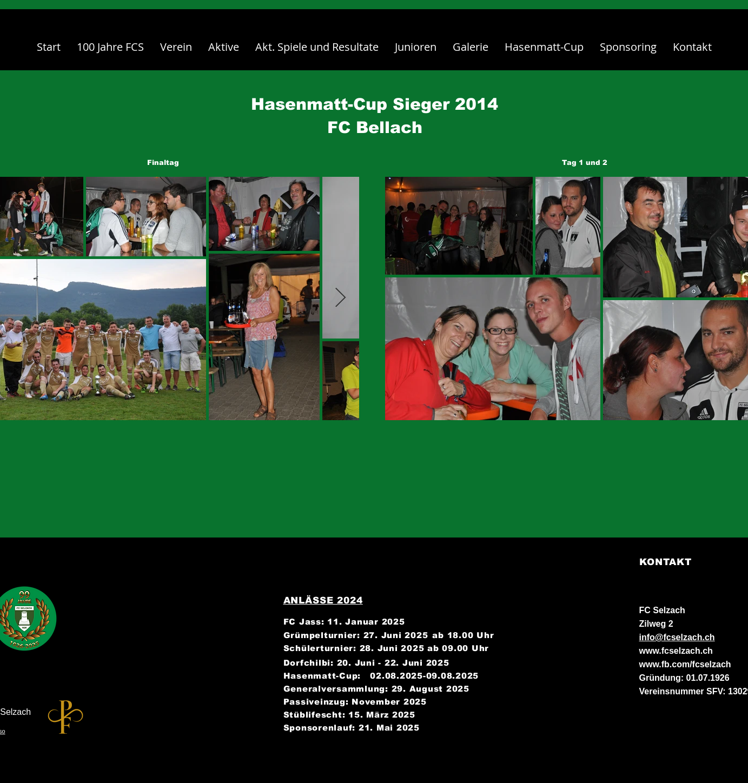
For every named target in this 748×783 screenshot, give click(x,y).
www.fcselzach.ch (676, 650)
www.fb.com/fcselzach (685, 664)
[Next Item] (340, 298)
